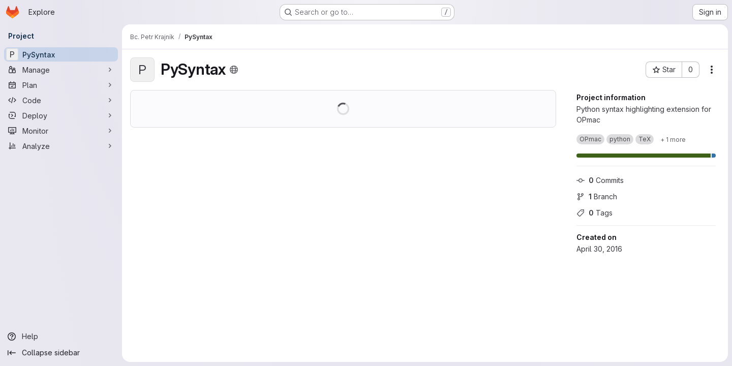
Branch (596, 196)
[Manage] (61, 70)
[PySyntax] (61, 54)
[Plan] (61, 85)
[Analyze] (61, 146)
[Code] (61, 100)
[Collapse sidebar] (61, 353)
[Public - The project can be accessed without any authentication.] (234, 70)
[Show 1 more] (673, 139)
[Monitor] (61, 131)
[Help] (61, 336)
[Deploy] (61, 115)
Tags (594, 212)
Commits (600, 180)
